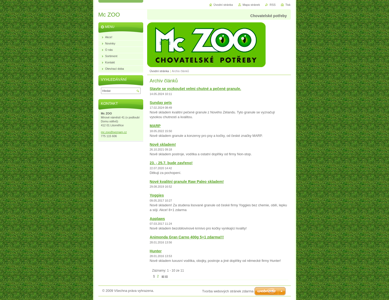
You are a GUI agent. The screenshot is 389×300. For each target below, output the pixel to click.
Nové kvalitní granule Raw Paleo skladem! (187, 181)
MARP (155, 126)
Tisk (288, 4)
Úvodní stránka (159, 71)
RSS (273, 4)
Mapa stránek (251, 4)
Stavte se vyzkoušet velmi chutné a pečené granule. (195, 89)
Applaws (157, 219)
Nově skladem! (163, 144)
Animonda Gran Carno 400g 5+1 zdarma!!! (187, 237)
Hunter (156, 251)
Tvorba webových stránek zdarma (227, 291)
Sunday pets (161, 103)
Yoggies (157, 195)
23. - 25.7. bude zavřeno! (171, 163)
